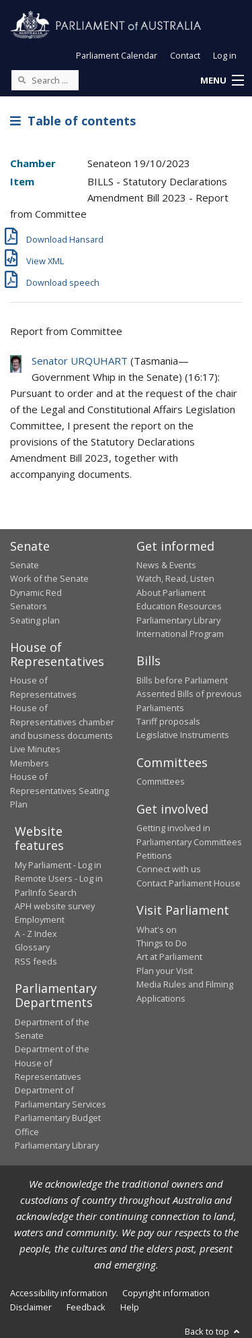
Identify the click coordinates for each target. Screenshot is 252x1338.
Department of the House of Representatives (52, 1063)
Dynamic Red (36, 592)
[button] (222, 80)
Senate (24, 565)
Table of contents (73, 121)
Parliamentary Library (178, 620)
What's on (156, 929)
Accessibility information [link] (59, 1293)
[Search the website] (45, 80)
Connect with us (168, 869)
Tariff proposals (168, 721)
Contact (185, 55)
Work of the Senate (49, 578)
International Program (180, 634)
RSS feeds (36, 961)
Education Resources (179, 606)
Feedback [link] (86, 1307)
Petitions (154, 855)
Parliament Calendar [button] (116, 55)
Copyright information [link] (166, 1293)
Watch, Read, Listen (175, 578)
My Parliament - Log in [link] (58, 865)
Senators (28, 606)
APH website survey (55, 906)
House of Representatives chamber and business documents (62, 721)
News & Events (166, 565)
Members (29, 763)
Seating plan (35, 620)
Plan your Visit (164, 971)
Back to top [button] (213, 1331)
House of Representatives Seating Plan (59, 790)
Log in (225, 55)
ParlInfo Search (46, 892)
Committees (160, 781)
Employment (40, 919)
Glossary (32, 947)
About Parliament (171, 592)
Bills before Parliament (182, 680)
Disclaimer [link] (31, 1307)
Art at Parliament (169, 956)
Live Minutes (35, 749)
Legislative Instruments (182, 735)
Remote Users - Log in (59, 878)
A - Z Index (36, 934)
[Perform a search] (21, 79)
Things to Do (161, 943)
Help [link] (129, 1307)
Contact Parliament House (188, 883)
